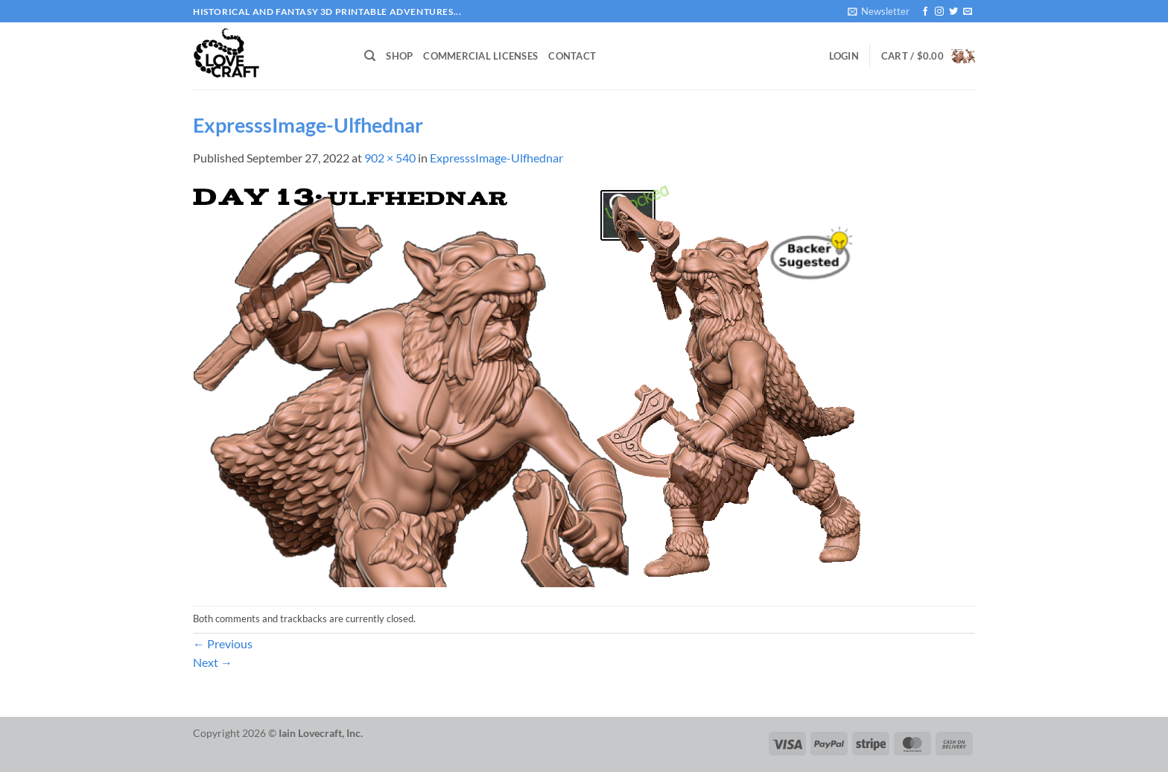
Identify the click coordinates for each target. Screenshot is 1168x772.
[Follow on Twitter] (953, 12)
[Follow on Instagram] (939, 12)
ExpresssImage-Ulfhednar (496, 158)
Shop (399, 56)
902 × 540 (390, 158)
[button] (879, 11)
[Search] (369, 56)
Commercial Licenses (480, 56)
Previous (223, 643)
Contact (572, 56)
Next (212, 662)
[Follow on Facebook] (925, 12)
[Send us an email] (967, 12)
